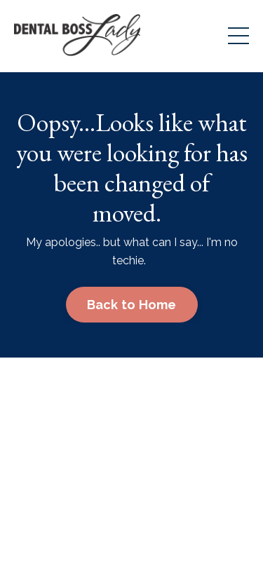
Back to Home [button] (132, 304)
